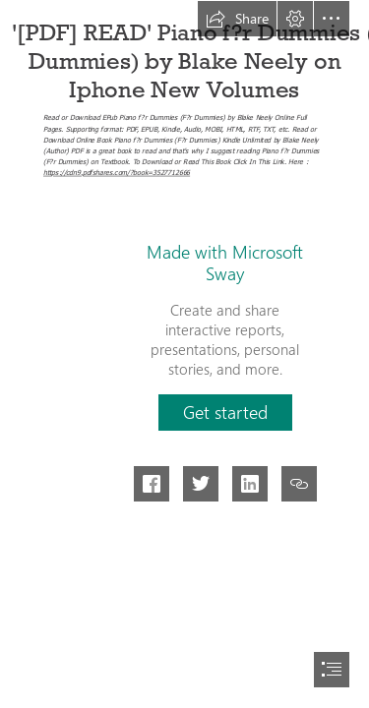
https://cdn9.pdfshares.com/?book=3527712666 (116, 172)
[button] (237, 18)
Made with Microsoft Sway (225, 262)
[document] (184, 354)
